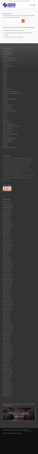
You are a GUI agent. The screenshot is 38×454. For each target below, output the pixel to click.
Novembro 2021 (7, 265)
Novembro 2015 (7, 389)
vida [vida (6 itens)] (8, 180)
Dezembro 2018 (7, 325)
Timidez (5, 136)
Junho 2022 (5, 252)
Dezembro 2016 (7, 370)
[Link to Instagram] (27, 432)
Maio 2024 (5, 217)
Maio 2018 (5, 339)
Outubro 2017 (6, 353)
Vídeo (4, 145)
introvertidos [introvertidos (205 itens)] (6, 170)
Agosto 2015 (6, 395)
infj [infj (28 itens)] (25, 165)
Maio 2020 (5, 292)
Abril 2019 (5, 318)
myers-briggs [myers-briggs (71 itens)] (9, 172)
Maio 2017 (5, 360)
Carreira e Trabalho (7, 58)
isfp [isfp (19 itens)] (25, 170)
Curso (4, 70)
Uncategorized (6, 141)
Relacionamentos (7, 130)
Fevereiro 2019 (7, 322)
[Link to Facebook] (25, 432)
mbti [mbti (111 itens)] (4, 172)
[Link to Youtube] (32, 432)
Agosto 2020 (6, 287)
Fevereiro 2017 (7, 366)
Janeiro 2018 (6, 347)
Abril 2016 (5, 380)
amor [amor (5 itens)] (10, 158)
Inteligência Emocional (8, 99)
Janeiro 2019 (6, 324)
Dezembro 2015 (7, 388)
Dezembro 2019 (7, 302)
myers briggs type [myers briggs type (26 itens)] (16, 172)
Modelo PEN (6, 122)
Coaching (5, 62)
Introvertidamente (11, 430)
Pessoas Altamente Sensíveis (10, 126)
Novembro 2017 (7, 351)
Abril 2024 (5, 219)
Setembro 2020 (7, 285)
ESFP (4, 83)
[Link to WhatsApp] (34, 432)
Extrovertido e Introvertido (9, 91)
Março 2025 (6, 203)
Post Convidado (7, 128)
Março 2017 (6, 364)
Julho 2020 (5, 289)
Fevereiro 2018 (7, 345)
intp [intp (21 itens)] (17, 168)
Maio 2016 (5, 378)
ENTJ (4, 77)
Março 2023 (6, 238)
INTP (4, 103)
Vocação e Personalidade (9, 147)
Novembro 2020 (7, 281)
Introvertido (6, 106)
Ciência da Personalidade (9, 60)
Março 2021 (6, 273)
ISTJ (4, 116)
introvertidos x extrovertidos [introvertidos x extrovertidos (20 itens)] (15, 170)
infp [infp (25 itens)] (28, 165)
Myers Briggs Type (7, 124)
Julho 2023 (5, 230)
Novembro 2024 (7, 207)
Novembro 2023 (7, 225)
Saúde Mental (6, 132)
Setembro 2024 (7, 211)
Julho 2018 (5, 335)
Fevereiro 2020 (7, 298)
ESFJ (4, 81)
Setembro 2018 (7, 331)
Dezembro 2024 (7, 205)
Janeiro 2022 (6, 261)
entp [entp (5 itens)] (20, 163)
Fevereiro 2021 (7, 275)
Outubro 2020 (6, 283)
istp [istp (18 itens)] (30, 170)
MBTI (4, 120)
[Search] (29, 5)
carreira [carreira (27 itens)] (19, 160)
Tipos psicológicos (7, 139)
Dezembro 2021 (7, 263)
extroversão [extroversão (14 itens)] (6, 165)
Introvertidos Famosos (8, 110)
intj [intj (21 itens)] (14, 168)
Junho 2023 (5, 232)
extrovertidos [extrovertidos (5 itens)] (12, 165)
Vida (4, 143)
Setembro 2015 (7, 393)
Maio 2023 (5, 234)
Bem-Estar (5, 54)
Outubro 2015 (6, 391)
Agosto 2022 (6, 250)
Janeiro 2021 (6, 277)
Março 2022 (6, 258)
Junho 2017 (5, 358)
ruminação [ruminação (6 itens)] (26, 175)
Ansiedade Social (7, 52)
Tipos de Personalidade (9, 138)
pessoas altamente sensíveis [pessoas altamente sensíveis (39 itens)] (9, 175)
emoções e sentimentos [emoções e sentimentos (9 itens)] (13, 163)
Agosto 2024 (6, 213)
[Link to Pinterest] (30, 432)
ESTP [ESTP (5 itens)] (24, 163)
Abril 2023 (5, 236)
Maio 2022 (5, 254)
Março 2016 (6, 382)
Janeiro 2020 (6, 300)
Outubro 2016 (6, 374)
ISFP (4, 114)
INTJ (4, 101)
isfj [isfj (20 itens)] (23, 170)
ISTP (4, 118)
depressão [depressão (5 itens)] (6, 163)
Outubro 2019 (6, 306)
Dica (4, 72)
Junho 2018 (5, 337)
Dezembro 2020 (7, 279)
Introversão (6, 105)
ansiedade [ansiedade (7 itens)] (14, 158)
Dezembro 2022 (7, 244)
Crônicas (5, 68)
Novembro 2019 (7, 304)
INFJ (4, 95)
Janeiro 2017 (6, 368)
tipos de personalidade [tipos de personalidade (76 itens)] (12, 177)
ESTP (4, 87)
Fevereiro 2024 (7, 223)
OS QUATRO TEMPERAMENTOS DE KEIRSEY (21, 1)
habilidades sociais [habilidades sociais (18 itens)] (19, 165)
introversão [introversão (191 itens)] (21, 168)
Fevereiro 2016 (7, 384)
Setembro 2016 (7, 376)
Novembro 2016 (7, 372)
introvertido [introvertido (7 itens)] (27, 168)
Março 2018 (6, 343)
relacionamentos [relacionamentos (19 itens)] (19, 175)
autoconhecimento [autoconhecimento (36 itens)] (7, 160)
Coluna (4, 64)
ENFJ (4, 74)
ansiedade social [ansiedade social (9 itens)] (20, 158)
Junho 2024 (5, 215)
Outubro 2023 (6, 227)
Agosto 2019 (6, 310)
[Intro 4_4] (16, 5)
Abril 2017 (5, 362)
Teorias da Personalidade (9, 134)
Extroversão (6, 89)
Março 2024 (6, 221)
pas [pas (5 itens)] (22, 172)
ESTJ (4, 85)
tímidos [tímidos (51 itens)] (5, 180)
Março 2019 (6, 320)
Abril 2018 (5, 341)
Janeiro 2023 (6, 242)
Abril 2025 (5, 201)
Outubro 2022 (6, 248)
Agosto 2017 (6, 356)
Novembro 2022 (7, 246)
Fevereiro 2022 (7, 259)
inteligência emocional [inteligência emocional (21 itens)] (8, 168)
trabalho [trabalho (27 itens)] (19, 177)
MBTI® (10, 1)
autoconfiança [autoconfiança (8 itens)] (27, 158)
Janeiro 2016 (6, 386)
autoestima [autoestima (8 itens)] (14, 160)
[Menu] (33, 5)
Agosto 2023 (6, 228)
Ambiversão (6, 50)
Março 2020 (6, 296)
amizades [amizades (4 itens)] (5, 158)
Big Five (5, 56)
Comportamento (7, 66)
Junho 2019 (5, 314)
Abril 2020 (5, 294)
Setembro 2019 (7, 308)
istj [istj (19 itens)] (28, 170)
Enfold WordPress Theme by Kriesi (23, 430)
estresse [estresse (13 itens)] (27, 163)
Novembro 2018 (7, 327)
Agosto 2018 (6, 333)
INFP (4, 97)
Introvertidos (6, 108)
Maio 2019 (5, 316)
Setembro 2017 (7, 355)
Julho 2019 (5, 312)
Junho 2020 (5, 291)
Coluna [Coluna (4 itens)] (23, 160)
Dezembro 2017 (7, 349)
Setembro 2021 (7, 269)
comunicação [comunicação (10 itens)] (29, 160)
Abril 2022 (5, 256)
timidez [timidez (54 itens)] (5, 177)
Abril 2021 (5, 271)
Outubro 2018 (6, 329)
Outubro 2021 (6, 267)
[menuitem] (29, 5)
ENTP (4, 79)
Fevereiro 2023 (7, 240)
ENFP (4, 75)
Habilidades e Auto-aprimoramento (11, 93)
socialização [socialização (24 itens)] (31, 175)
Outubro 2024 (6, 209)
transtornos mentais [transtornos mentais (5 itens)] (26, 177)
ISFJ (4, 112)
